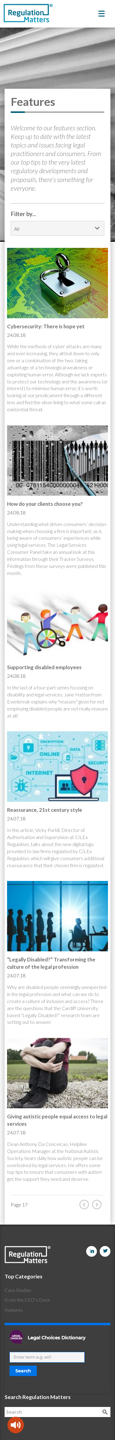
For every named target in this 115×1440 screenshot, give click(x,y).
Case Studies (18, 1290)
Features (14, 1310)
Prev (85, 1204)
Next (98, 1204)
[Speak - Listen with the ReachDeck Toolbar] (15, 1425)
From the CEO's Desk (27, 1300)
